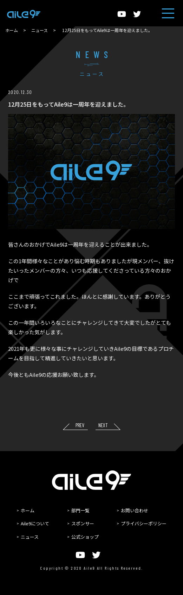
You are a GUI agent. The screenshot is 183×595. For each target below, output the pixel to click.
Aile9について (35, 523)
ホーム (11, 30)
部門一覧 (80, 510)
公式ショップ (85, 536)
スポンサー (82, 523)
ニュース (39, 30)
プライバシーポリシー (143, 523)
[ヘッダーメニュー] (168, 13)
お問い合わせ (134, 510)
